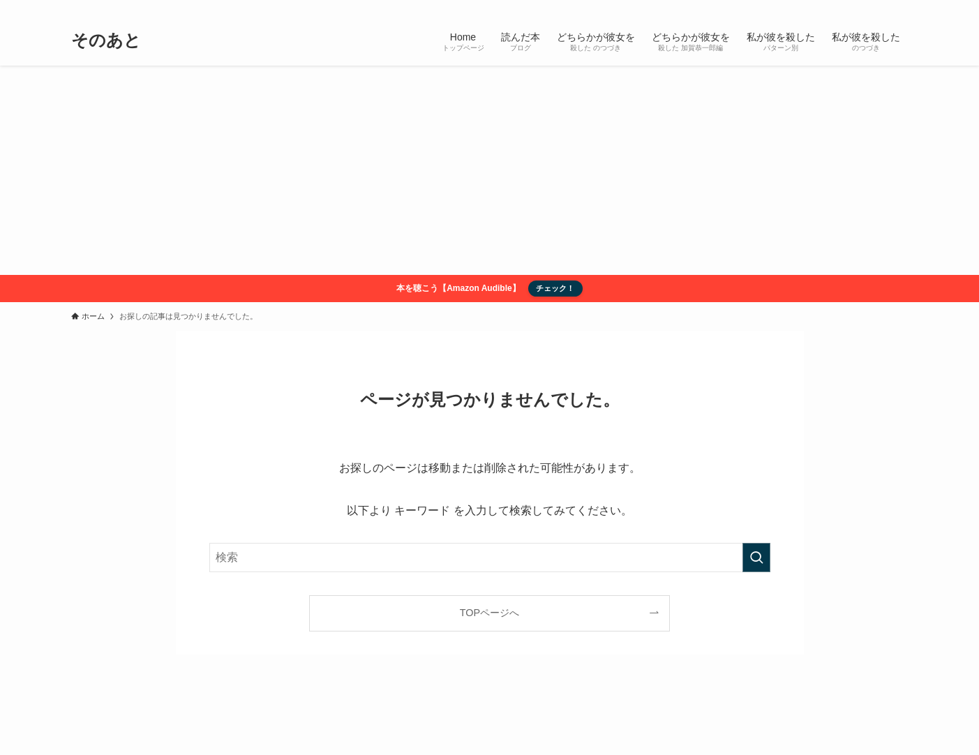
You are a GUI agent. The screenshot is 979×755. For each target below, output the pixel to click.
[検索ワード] (489, 557)
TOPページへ (489, 612)
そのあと (106, 40)
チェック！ (555, 288)
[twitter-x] (863, 7)
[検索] (899, 7)
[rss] (881, 7)
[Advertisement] (490, 170)
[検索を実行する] (756, 557)
